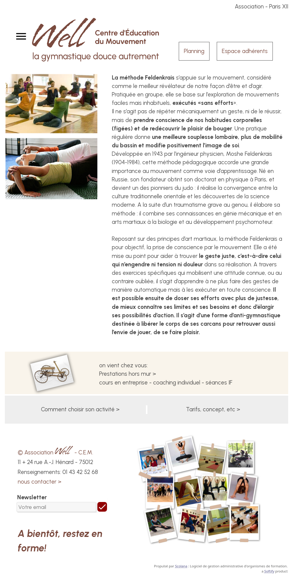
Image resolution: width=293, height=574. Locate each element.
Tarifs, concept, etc (210, 409)
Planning (194, 51)
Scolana (181, 566)
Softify (269, 571)
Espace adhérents (245, 51)
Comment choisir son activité (78, 409)
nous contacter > (39, 481)
